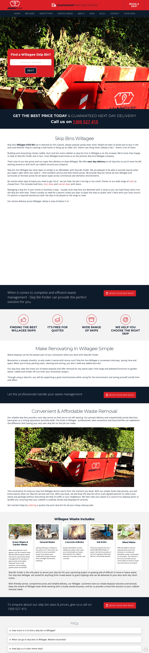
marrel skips (64, 184)
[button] (74, 630)
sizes (131, 181)
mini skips (48, 184)
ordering (32, 505)
